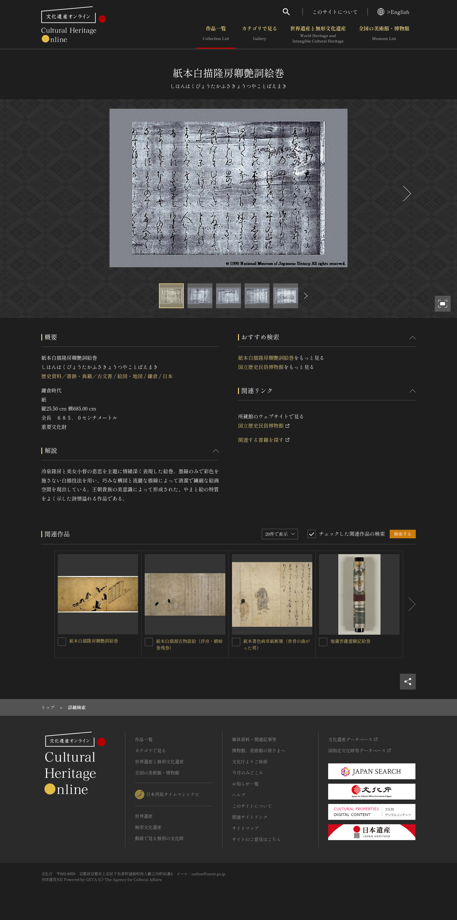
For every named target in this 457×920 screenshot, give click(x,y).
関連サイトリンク (250, 817)
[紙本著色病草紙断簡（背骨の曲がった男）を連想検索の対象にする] (236, 642)
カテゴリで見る (259, 34)
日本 (167, 376)
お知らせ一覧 (245, 784)
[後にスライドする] (406, 193)
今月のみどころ (247, 772)
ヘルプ (238, 795)
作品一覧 (216, 34)
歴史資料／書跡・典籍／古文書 (76, 376)
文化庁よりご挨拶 (250, 761)
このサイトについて (335, 12)
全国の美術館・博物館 (384, 34)
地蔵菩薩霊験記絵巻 (350, 641)
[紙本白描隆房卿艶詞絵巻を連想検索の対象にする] (62, 642)
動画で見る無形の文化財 (159, 838)
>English (393, 12)
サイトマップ (245, 828)
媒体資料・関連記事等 (254, 739)
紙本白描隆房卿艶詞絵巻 (266, 357)
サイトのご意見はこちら (256, 839)
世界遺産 (144, 816)
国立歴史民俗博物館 (261, 367)
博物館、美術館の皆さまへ (258, 750)
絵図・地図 (129, 376)
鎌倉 (153, 376)
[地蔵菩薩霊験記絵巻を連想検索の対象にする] (323, 642)
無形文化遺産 (148, 827)
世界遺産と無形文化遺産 (318, 34)
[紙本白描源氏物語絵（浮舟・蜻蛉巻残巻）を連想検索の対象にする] (149, 642)
